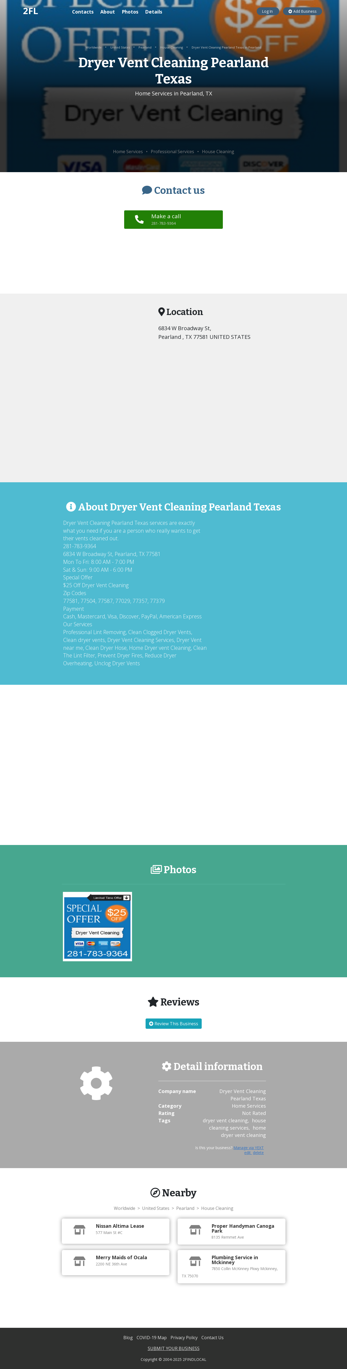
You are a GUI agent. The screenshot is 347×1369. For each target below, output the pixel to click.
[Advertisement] (173, 123)
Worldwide (94, 47)
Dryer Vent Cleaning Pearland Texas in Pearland (226, 47)
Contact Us (212, 1338)
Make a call (167, 219)
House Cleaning (172, 47)
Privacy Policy (185, 1338)
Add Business (302, 11)
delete (258, 1152)
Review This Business (173, 1024)
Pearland (145, 47)
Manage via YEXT (248, 1147)
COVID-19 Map (152, 1338)
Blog (128, 1338)
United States (120, 47)
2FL (30, 11)
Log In (268, 11)
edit (248, 1152)
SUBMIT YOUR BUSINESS (174, 1348)
